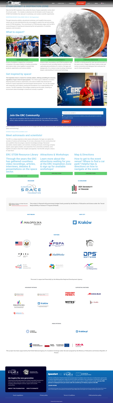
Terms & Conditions (69, 395)
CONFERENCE (72, 3)
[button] (22, 59)
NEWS (53, 3)
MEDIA (96, 3)
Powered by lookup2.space (56, 401)
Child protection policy (95, 395)
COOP (89, 3)
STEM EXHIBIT (81, 3)
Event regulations (18, 395)
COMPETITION (62, 3)
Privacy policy (44, 395)
